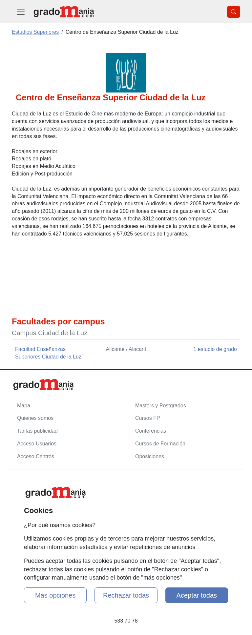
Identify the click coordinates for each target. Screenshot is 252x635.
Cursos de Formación (160, 443)
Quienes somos (35, 418)
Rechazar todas (126, 595)
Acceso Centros (35, 456)
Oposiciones (149, 456)
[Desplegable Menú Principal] (21, 12)
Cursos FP (147, 418)
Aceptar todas (197, 595)
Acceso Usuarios (36, 443)
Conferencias (150, 431)
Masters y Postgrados (160, 405)
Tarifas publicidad (37, 431)
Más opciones (55, 595)
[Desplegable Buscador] (233, 12)
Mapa (23, 405)
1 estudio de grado (215, 349)
